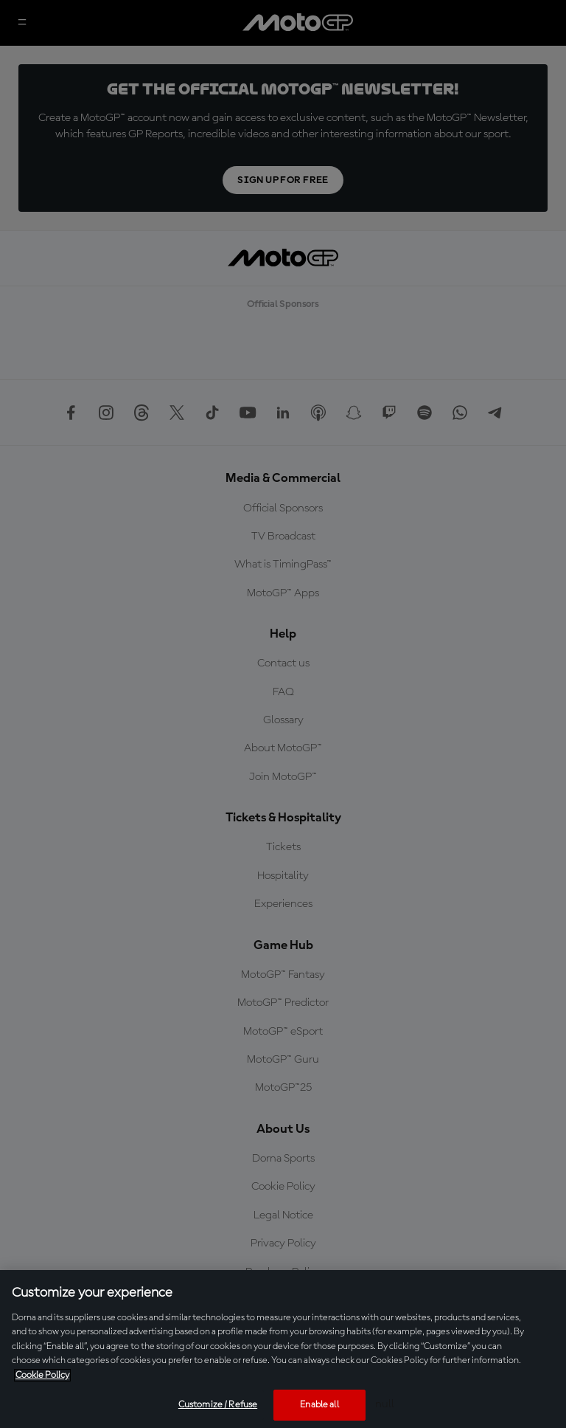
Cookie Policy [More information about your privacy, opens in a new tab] (42, 1375)
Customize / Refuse (217, 1405)
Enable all (319, 1405)
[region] (283, 1349)
